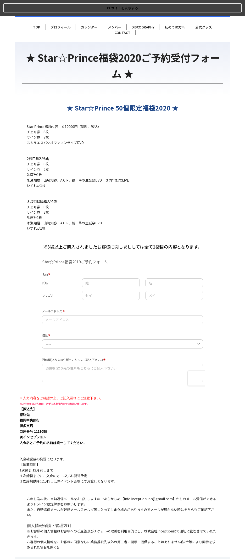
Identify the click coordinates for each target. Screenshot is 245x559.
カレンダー (89, 11)
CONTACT (122, 16)
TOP (36, 11)
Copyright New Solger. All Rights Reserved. (193, 550)
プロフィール (60, 11)
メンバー (114, 11)
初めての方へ (175, 11)
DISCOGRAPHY (143, 11)
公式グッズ (203, 11)
